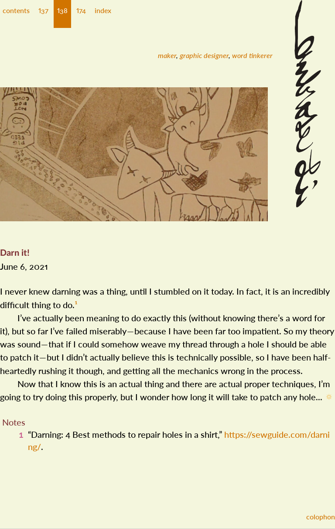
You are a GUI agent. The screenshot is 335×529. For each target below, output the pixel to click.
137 (43, 10)
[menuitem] (167, 55)
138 (62, 10)
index (103, 10)
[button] (43, 14)
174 (81, 10)
